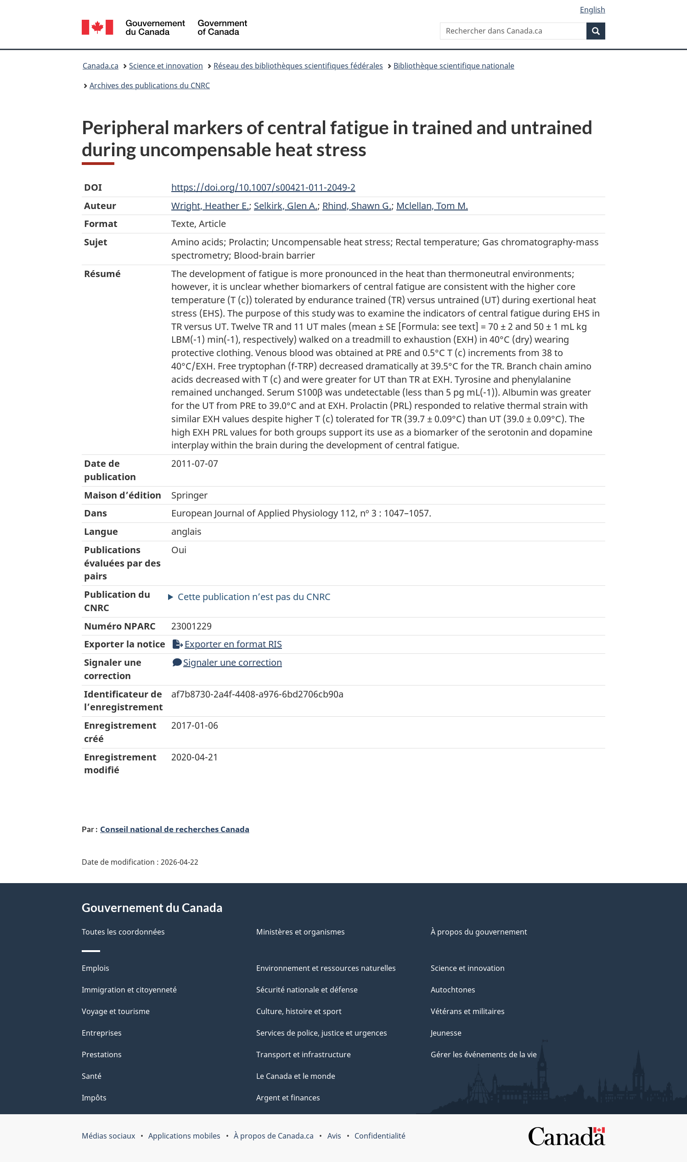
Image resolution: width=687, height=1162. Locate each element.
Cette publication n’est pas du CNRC (254, 596)
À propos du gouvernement (479, 932)
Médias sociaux (108, 1136)
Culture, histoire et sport (299, 1011)
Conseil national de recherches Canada (174, 828)
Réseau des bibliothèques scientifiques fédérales (298, 66)
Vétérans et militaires (468, 1011)
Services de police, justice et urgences (321, 1033)
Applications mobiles (184, 1136)
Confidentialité (380, 1136)
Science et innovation (166, 66)
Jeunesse (446, 1033)
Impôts (94, 1098)
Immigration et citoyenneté (129, 990)
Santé (91, 1076)
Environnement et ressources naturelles (326, 968)
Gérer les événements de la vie (484, 1054)
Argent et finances (288, 1098)
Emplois (95, 968)
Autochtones (453, 990)
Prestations (102, 1054)
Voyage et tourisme (116, 1011)
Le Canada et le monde (295, 1076)
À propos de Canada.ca (274, 1136)
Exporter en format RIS (227, 644)
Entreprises (102, 1033)
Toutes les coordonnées (123, 932)
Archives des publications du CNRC (150, 85)
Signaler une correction (227, 662)
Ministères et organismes (300, 932)
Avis (334, 1136)
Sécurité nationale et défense (307, 990)
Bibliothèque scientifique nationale (454, 66)
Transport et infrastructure (303, 1054)
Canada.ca (100, 66)
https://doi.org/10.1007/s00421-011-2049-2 (263, 187)
